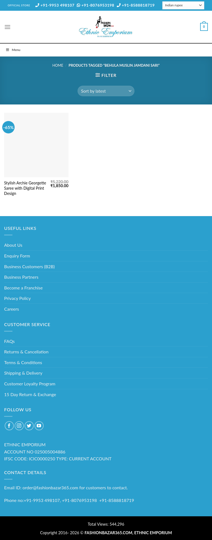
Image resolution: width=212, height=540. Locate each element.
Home (57, 65)
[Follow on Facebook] (9, 425)
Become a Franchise (23, 287)
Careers (11, 308)
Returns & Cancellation (26, 351)
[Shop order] (106, 91)
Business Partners (21, 277)
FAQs (9, 341)
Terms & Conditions (23, 362)
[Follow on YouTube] (39, 425)
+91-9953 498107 (55, 5)
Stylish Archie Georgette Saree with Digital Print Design (25, 188)
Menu (13, 50)
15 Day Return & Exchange (30, 394)
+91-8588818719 (136, 5)
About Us (13, 245)
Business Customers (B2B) (29, 266)
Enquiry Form (17, 255)
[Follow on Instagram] (19, 425)
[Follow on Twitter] (29, 425)
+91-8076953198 (95, 5)
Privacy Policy (17, 298)
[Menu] (7, 27)
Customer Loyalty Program (29, 383)
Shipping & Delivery (23, 372)
